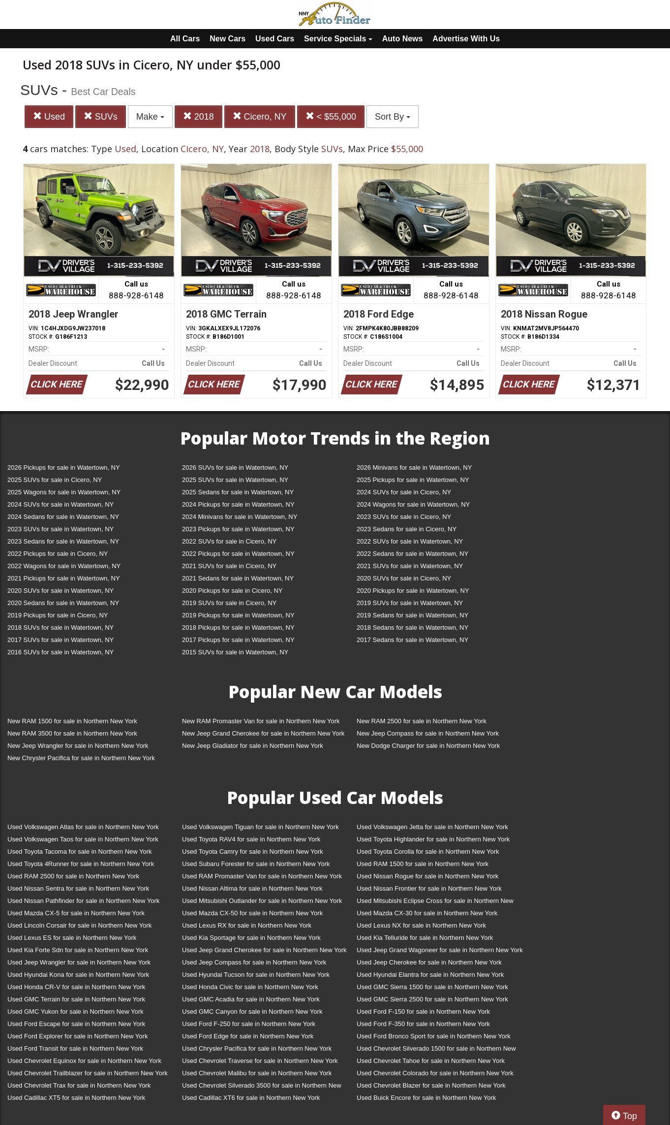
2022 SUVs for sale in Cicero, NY (229, 541)
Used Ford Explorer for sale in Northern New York (77, 1036)
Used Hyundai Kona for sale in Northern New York (78, 974)
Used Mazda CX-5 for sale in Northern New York (76, 913)
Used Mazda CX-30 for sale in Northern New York (427, 913)
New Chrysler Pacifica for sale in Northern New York (81, 758)
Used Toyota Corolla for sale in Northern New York (428, 851)
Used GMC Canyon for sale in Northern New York (252, 1011)
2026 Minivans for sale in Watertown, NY (414, 467)
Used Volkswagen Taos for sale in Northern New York (82, 839)
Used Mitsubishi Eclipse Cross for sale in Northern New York (435, 902)
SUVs (101, 116)
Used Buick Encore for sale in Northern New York (426, 1097)
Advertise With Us (466, 38)
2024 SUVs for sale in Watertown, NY (60, 504)
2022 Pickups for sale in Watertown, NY (238, 553)
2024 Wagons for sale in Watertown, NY (413, 504)
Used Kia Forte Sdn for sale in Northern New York (77, 950)
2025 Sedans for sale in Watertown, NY (238, 492)
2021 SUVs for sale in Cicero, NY (229, 566)
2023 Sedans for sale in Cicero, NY (407, 529)
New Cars (227, 38)
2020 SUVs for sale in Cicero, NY (404, 578)
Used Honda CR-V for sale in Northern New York (76, 987)
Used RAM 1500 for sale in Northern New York (422, 864)
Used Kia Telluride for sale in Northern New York (425, 937)
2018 (198, 116)
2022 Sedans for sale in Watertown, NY (412, 553)
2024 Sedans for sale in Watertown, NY (63, 516)
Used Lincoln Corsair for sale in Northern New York (79, 925)
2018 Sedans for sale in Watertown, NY (412, 627)
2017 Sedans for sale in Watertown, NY (412, 639)
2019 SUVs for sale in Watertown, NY (410, 603)
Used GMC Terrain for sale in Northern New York (76, 999)
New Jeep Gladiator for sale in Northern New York (252, 745)
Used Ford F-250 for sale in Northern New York (248, 1024)
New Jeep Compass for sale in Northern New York (428, 733)
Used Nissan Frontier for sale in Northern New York (429, 888)
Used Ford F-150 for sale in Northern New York (423, 1011)
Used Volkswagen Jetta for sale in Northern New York (432, 827)
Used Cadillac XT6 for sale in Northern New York (251, 1097)
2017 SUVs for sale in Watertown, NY (60, 639)
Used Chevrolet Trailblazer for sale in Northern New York (87, 1073)
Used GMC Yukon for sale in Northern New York (75, 1011)
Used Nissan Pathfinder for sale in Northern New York (83, 900)
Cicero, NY (260, 116)
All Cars (185, 38)
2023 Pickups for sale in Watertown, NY (238, 529)
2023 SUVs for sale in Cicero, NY (404, 516)
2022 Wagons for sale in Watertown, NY (64, 566)
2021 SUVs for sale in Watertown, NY (410, 566)
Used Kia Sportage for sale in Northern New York (251, 937)
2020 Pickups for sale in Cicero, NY (232, 590)
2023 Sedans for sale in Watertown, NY (63, 541)
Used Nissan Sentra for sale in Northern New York (78, 888)
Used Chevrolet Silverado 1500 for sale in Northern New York (436, 1050)
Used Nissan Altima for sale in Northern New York (252, 888)
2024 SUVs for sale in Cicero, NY (404, 492)
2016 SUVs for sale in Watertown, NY (60, 652)
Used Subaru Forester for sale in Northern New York (256, 864)
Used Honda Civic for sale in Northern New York (250, 987)
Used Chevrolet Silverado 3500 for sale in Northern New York (261, 1087)
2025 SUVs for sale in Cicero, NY (54, 479)
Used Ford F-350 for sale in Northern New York (423, 1024)
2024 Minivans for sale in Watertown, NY (239, 516)
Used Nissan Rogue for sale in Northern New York (427, 876)
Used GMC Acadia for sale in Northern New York (251, 999)
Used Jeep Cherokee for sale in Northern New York (429, 962)
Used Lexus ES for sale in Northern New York (71, 937)
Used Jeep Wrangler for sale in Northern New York (79, 962)
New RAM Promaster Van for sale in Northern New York (261, 721)
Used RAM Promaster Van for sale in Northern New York (262, 876)
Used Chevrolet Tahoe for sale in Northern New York (431, 1060)
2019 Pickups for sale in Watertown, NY (238, 615)
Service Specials (338, 38)
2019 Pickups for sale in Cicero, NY (57, 615)
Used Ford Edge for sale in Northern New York (247, 1036)
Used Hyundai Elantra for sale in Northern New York (430, 974)
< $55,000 (331, 116)
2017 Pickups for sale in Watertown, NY (238, 639)
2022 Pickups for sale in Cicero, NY (57, 553)
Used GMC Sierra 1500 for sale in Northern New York (432, 987)
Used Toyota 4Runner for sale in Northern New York (80, 864)
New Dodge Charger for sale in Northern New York (428, 745)
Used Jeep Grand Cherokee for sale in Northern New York (264, 950)
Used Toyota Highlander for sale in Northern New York (433, 839)
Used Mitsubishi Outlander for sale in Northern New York (262, 900)
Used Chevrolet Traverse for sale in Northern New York (259, 1060)
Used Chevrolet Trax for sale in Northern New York (79, 1085)
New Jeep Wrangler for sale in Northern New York (78, 745)
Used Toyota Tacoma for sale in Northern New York (79, 851)
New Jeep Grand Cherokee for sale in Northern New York (263, 733)
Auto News (402, 38)
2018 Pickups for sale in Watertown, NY (238, 627)
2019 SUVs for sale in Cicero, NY (229, 603)
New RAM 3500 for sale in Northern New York (72, 733)
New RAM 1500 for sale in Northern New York (72, 721)
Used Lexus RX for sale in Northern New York (246, 925)
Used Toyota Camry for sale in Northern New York (252, 851)
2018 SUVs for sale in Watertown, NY (60, 627)
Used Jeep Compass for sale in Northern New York (254, 962)
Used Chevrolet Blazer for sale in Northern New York (431, 1085)
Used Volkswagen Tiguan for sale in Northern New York (260, 827)
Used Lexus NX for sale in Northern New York (421, 925)
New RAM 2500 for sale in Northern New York (422, 721)
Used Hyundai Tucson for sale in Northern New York (256, 974)
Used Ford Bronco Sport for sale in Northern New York (434, 1036)
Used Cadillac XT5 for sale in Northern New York (76, 1097)
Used (49, 116)
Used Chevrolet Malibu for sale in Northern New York (257, 1073)
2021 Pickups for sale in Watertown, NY (63, 578)
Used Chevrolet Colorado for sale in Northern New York (435, 1073)
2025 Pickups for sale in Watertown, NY (413, 479)
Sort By (392, 117)
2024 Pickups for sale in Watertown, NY (238, 504)
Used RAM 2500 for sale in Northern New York (73, 876)
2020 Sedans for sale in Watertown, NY (63, 603)
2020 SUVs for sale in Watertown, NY (60, 590)
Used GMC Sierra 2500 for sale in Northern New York (432, 999)
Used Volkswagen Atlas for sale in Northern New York (83, 827)
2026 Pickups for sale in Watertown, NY (63, 467)
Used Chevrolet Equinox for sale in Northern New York (84, 1060)
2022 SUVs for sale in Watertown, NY (410, 541)
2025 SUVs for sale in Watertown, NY (235, 479)
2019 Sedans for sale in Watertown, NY (412, 615)
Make (150, 117)
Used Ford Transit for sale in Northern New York (75, 1048)
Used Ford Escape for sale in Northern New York (76, 1024)
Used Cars (274, 38)
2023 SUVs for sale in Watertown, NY (60, 529)
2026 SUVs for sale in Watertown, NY (235, 467)
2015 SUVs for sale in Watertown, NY (235, 652)
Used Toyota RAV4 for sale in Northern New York (251, 839)
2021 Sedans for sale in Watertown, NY (238, 578)
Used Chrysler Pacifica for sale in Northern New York (257, 1048)
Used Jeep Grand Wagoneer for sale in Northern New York (440, 950)
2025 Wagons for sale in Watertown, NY (64, 492)
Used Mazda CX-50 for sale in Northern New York (252, 913)
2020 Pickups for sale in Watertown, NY (413, 590)
